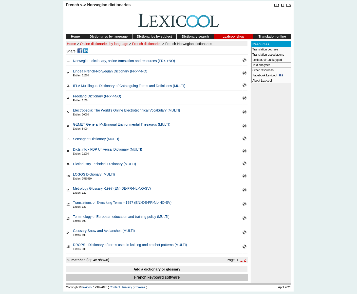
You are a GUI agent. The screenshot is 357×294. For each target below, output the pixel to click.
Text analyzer (261, 65)
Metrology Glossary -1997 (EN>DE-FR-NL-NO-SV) (112, 188)
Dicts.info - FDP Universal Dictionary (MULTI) (107, 149)
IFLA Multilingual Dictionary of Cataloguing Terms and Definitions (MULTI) (129, 86)
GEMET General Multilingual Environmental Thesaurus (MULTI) (121, 124)
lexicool (87, 287)
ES (288, 5)
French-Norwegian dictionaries (188, 44)
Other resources (263, 70)
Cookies (139, 287)
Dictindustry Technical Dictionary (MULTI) (104, 164)
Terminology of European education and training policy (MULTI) (121, 217)
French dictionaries (146, 44)
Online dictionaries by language (104, 44)
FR (276, 5)
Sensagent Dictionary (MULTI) (96, 139)
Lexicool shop (233, 36)
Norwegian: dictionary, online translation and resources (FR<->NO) (124, 61)
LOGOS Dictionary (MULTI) (94, 174)
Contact (115, 287)
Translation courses (265, 49)
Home (75, 36)
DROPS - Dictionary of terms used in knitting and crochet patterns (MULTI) (130, 245)
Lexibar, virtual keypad (267, 60)
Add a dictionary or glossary (156, 269)
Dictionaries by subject (154, 36)
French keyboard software (157, 277)
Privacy (127, 287)
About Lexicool (262, 80)
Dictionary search (195, 36)
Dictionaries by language (109, 36)
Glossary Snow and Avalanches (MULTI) (104, 231)
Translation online (272, 36)
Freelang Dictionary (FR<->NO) (97, 96)
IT (282, 5)
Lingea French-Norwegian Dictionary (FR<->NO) (110, 71)
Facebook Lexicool (267, 75)
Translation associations (268, 54)
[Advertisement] (271, 160)
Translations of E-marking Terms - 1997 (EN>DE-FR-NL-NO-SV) (122, 202)
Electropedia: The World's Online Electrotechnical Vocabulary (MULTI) (126, 110)
